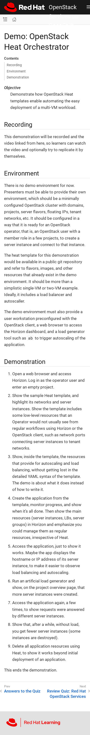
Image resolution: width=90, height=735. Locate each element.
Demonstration (18, 77)
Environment (16, 71)
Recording (14, 65)
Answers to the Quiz (22, 691)
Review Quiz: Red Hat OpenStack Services (66, 694)
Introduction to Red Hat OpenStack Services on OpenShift (64, 7)
